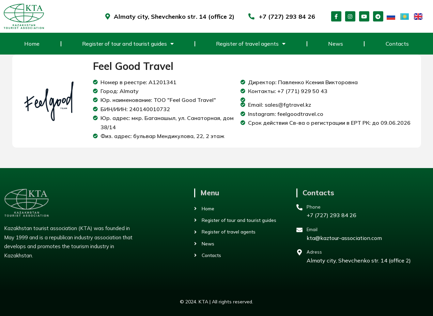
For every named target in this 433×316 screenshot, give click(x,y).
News (335, 43)
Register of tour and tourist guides (128, 43)
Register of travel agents (250, 43)
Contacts (397, 43)
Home (32, 43)
